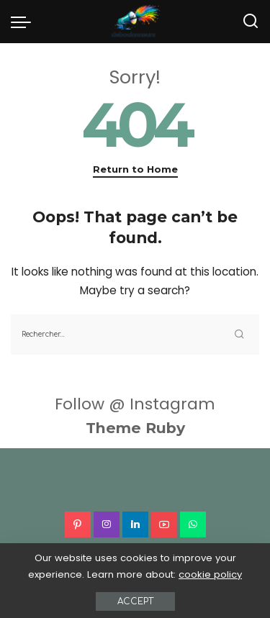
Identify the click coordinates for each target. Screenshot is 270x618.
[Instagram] (107, 524)
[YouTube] (164, 524)
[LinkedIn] (135, 524)
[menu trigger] (24, 21)
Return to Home (135, 169)
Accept (135, 601)
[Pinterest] (78, 524)
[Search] (250, 21)
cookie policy (210, 574)
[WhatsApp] (193, 524)
